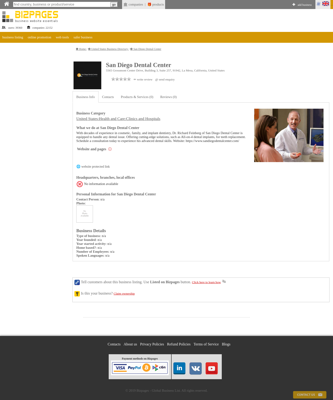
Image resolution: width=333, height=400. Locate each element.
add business (305, 4)
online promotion (39, 37)
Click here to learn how (206, 282)
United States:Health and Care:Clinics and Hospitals (118, 119)
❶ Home (81, 49)
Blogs (226, 344)
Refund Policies (179, 344)
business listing (12, 37)
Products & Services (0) (137, 97)
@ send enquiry (165, 79)
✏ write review (143, 79)
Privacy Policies (152, 344)
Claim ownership (124, 293)
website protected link (95, 166)
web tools (62, 37)
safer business (83, 37)
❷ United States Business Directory (108, 49)
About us (130, 344)
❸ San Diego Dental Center (145, 49)
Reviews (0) (168, 97)
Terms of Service (206, 344)
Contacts (108, 97)
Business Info (85, 97)
